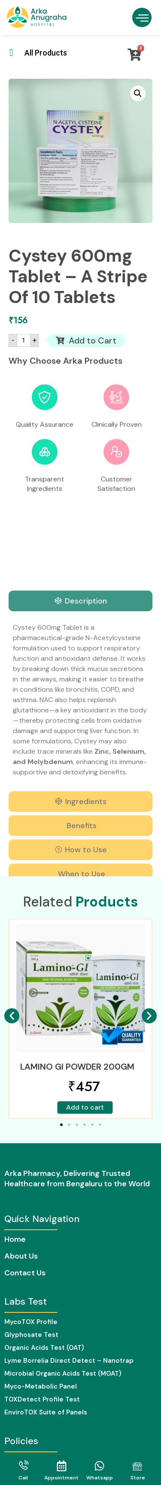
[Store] (137, 1465)
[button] (142, 17)
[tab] (80, 810)
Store (138, 1477)
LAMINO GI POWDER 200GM (77, 1066)
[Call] (23, 1465)
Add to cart (85, 1107)
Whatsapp (99, 1477)
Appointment (61, 1477)
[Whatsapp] (99, 1465)
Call (23, 1477)
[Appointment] (61, 1465)
